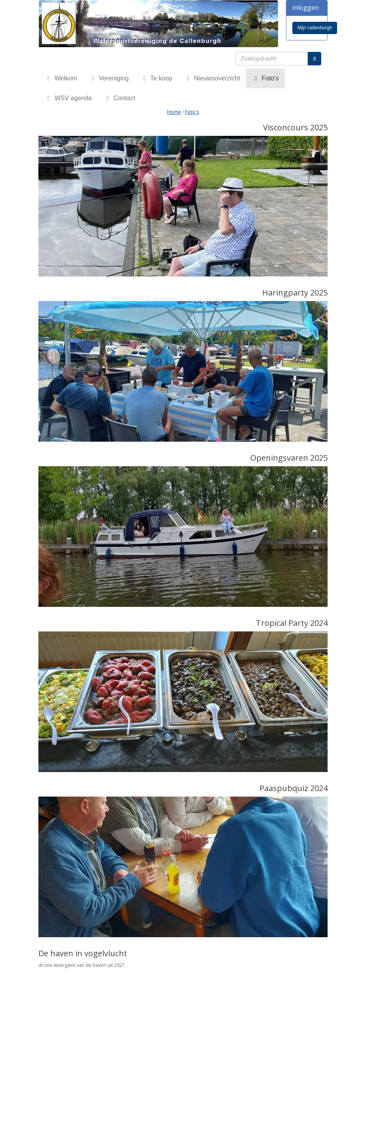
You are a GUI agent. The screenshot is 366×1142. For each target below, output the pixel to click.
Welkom (61, 78)
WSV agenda (68, 98)
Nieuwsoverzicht (212, 78)
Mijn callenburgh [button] (314, 28)
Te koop (156, 78)
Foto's (265, 78)
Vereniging (109, 78)
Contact (119, 98)
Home (174, 112)
